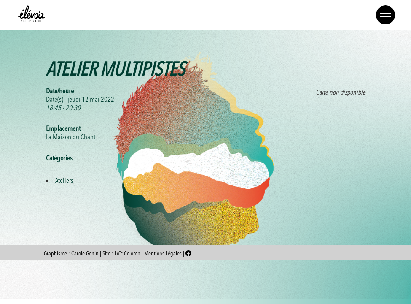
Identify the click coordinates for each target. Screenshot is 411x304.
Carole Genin (85, 254)
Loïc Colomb (127, 254)
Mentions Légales (163, 254)
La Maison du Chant (70, 137)
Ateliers (64, 180)
